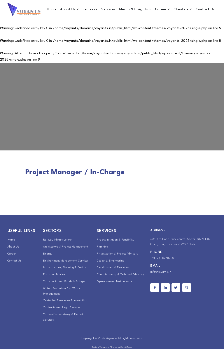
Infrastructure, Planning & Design (64, 267)
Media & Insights (135, 9)
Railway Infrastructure (57, 239)
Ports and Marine (54, 274)
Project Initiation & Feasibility (115, 239)
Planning (102, 246)
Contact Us (205, 9)
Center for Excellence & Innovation (65, 300)
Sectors (90, 9)
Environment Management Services (66, 260)
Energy (47, 253)
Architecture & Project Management (65, 246)
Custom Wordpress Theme (104, 347)
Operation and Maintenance (114, 281)
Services (108, 9)
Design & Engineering (110, 260)
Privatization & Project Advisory (117, 253)
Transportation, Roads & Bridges (64, 281)
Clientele (182, 9)
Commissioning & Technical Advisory (120, 274)
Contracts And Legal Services (61, 307)
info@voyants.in (160, 271)
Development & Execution (113, 267)
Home (51, 9)
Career (162, 9)
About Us (69, 9)
